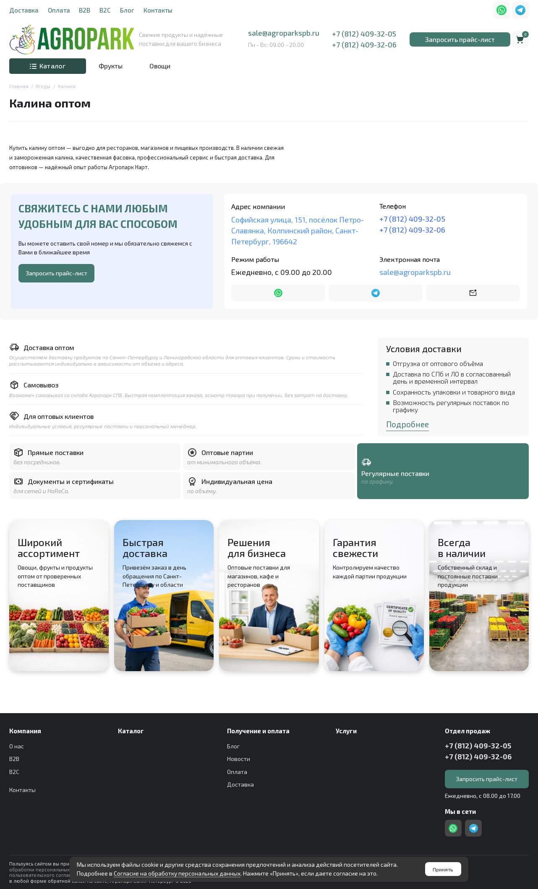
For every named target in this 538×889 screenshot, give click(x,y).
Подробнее (407, 424)
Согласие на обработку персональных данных (177, 873)
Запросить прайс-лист (460, 39)
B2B (84, 10)
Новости (238, 758)
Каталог (47, 66)
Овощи (159, 66)
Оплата (59, 10)
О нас (16, 746)
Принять (443, 869)
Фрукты (111, 66)
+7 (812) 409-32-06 (364, 44)
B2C (105, 10)
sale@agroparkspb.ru (283, 33)
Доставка (24, 10)
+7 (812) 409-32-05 (364, 33)
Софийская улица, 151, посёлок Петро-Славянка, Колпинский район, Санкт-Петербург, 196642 (297, 230)
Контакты (158, 10)
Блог (127, 10)
